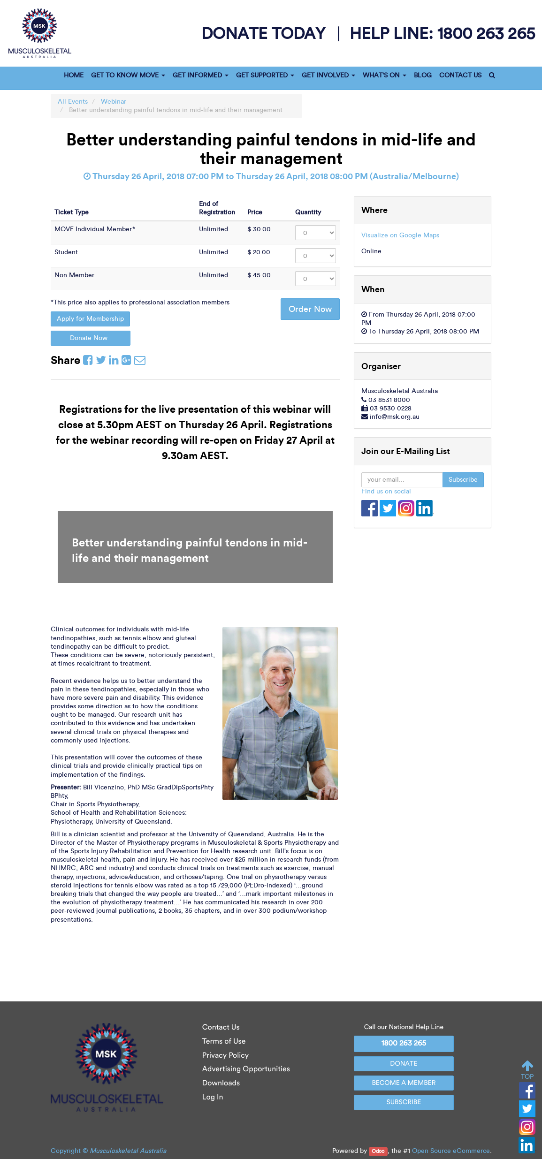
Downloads (221, 1083)
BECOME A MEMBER (403, 1083)
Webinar (113, 102)
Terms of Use (224, 1041)
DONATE (403, 1064)
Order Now (310, 309)
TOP (527, 1070)
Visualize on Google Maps (400, 235)
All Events (73, 102)
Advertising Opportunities (246, 1069)
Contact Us (221, 1027)
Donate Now (90, 338)
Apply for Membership (90, 319)
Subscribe (463, 480)
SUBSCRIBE (403, 1102)
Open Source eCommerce (451, 1151)
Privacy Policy (225, 1055)
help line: (442, 33)
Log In (212, 1097)
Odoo (378, 1151)
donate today (265, 33)
